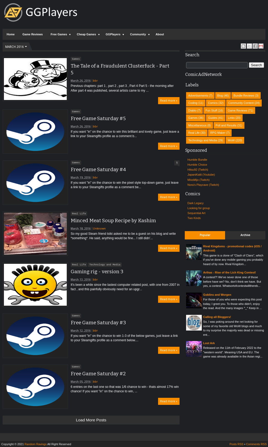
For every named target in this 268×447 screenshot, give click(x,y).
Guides (212, 117)
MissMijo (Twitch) (198, 179)
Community (138, 34)
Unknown (99, 228)
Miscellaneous (197, 125)
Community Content (241, 102)
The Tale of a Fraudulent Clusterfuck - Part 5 (120, 69)
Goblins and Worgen (217, 294)
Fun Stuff (211, 110)
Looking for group (198, 208)
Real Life (79, 213)
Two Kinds (194, 218)
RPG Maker (217, 132)
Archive (245, 235)
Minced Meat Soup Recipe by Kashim (113, 221)
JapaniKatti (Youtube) (201, 174)
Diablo (192, 110)
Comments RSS (256, 444)
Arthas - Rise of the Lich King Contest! (229, 272)
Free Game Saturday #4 (98, 169)
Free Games (59, 34)
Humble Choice (197, 164)
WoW (231, 140)
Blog (220, 95)
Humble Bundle (197, 159)
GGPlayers (113, 34)
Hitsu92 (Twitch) (197, 169)
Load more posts (91, 420)
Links (231, 117)
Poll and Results (226, 125)
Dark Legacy (195, 203)
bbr (95, 80)
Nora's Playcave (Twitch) (203, 184)
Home (11, 34)
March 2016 (14, 47)
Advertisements (198, 95)
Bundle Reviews (243, 95)
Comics (213, 102)
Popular (205, 235)
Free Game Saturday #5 (98, 118)
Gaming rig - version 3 (97, 272)
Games (76, 59)
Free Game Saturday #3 (98, 323)
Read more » (168, 100)
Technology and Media (104, 264)
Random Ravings (36, 444)
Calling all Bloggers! (217, 317)
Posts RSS (236, 444)
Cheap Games (86, 34)
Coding (192, 102)
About (160, 34)
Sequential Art (196, 213)
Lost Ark (209, 343)
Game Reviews (33, 34)
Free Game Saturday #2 (98, 374)
